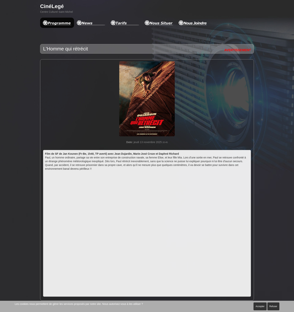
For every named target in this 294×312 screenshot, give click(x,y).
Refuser (273, 306)
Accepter (260, 306)
